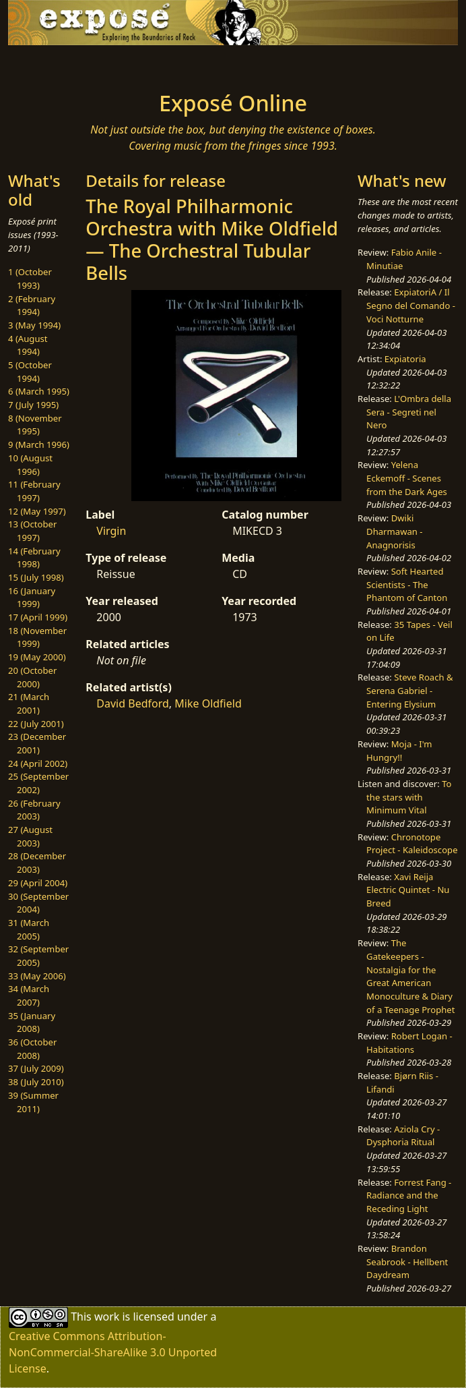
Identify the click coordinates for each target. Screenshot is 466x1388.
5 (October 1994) (30, 371)
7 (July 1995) (33, 405)
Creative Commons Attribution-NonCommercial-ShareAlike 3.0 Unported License (113, 1352)
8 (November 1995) (35, 425)
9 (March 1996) (38, 444)
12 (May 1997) (37, 511)
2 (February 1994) (31, 305)
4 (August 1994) (28, 345)
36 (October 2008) (32, 1049)
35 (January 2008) (31, 1022)
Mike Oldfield (207, 703)
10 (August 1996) (30, 465)
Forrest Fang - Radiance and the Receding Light (408, 1195)
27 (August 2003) (30, 836)
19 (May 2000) (37, 657)
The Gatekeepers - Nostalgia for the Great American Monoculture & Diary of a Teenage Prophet (410, 976)
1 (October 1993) (30, 278)
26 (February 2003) (34, 810)
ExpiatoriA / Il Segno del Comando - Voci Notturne (410, 305)
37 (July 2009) (36, 1068)
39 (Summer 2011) (33, 1102)
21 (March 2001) (28, 703)
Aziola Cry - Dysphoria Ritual (403, 1136)
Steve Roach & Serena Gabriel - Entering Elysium (409, 690)
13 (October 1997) (32, 531)
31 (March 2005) (28, 929)
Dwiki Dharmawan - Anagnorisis (394, 531)
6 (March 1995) (38, 391)
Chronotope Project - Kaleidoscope (411, 844)
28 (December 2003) (37, 862)
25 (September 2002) (38, 783)
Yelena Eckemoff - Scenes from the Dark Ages (406, 478)
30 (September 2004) (38, 903)
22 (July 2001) (36, 724)
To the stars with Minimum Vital (408, 797)
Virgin (111, 530)
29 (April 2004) (37, 883)
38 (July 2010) (36, 1082)
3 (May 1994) (34, 325)
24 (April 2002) (37, 763)
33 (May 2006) (37, 976)
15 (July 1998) (36, 577)
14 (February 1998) (34, 558)
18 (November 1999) (37, 637)
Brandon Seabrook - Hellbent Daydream (407, 1261)
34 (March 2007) (28, 995)
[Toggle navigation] (86, 64)
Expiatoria (405, 359)
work (106, 1315)
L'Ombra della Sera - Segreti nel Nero (408, 412)
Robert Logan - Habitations (409, 1043)
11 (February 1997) (34, 491)
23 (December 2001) (37, 743)
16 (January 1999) (31, 597)
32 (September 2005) (38, 955)
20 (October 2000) (32, 677)
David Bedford (132, 703)
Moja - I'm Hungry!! (399, 750)
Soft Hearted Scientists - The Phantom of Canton (406, 584)
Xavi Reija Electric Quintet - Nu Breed (407, 890)
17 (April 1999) (37, 617)
